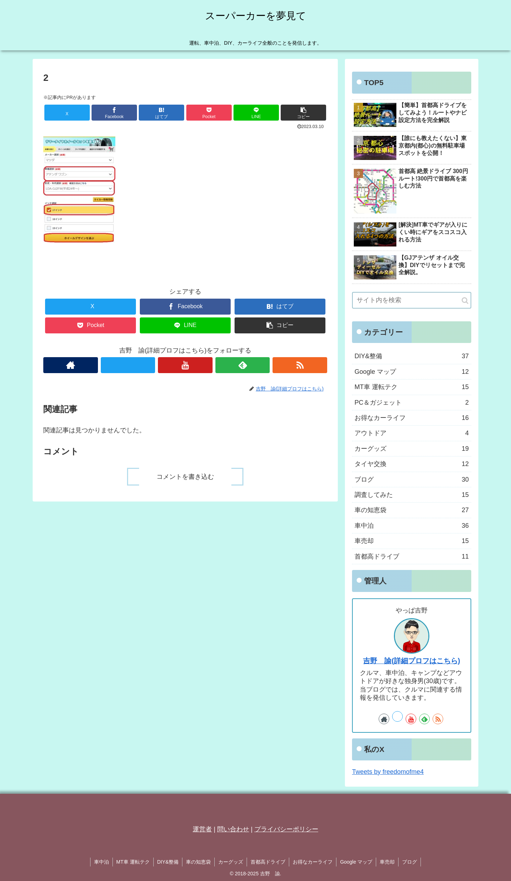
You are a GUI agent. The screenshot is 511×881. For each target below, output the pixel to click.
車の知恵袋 (198, 862)
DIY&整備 (168, 862)
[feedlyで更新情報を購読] (242, 365)
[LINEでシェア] (256, 113)
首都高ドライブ (268, 862)
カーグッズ (230, 862)
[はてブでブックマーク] (161, 113)
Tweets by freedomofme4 (388, 771)
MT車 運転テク (133, 862)
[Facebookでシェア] (114, 113)
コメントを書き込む (185, 476)
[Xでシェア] (67, 113)
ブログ (409, 862)
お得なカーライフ (313, 862)
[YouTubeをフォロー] (185, 365)
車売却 (387, 862)
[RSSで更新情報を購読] (300, 365)
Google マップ (356, 862)
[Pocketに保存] (209, 113)
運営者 (202, 829)
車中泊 (101, 862)
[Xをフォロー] (128, 365)
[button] (303, 113)
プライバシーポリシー (286, 829)
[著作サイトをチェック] (70, 365)
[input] (411, 300)
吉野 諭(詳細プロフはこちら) (411, 661)
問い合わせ (233, 829)
